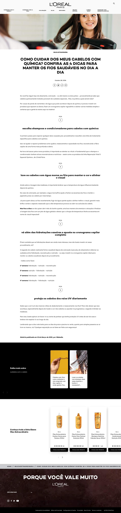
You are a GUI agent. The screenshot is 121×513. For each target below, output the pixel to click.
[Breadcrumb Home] (9, 466)
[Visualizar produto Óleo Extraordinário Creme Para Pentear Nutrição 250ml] (78, 450)
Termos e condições (96, 510)
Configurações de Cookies (69, 510)
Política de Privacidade (56, 510)
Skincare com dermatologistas (103, 10)
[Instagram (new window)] (8, 501)
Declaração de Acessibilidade (43, 510)
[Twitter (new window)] (14, 501)
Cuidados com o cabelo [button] (9, 10)
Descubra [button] (62, 10)
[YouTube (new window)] (17, 501)
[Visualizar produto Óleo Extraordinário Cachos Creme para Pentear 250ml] (59, 450)
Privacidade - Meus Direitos (84, 510)
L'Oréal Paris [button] (88, 10)
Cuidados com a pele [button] (28, 10)
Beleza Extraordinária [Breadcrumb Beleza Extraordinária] (60, 52)
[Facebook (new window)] (11, 501)
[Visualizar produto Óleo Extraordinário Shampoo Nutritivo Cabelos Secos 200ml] (98, 450)
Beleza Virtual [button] (74, 10)
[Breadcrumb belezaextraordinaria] (24, 466)
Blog (52, 10)
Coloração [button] (42, 10)
